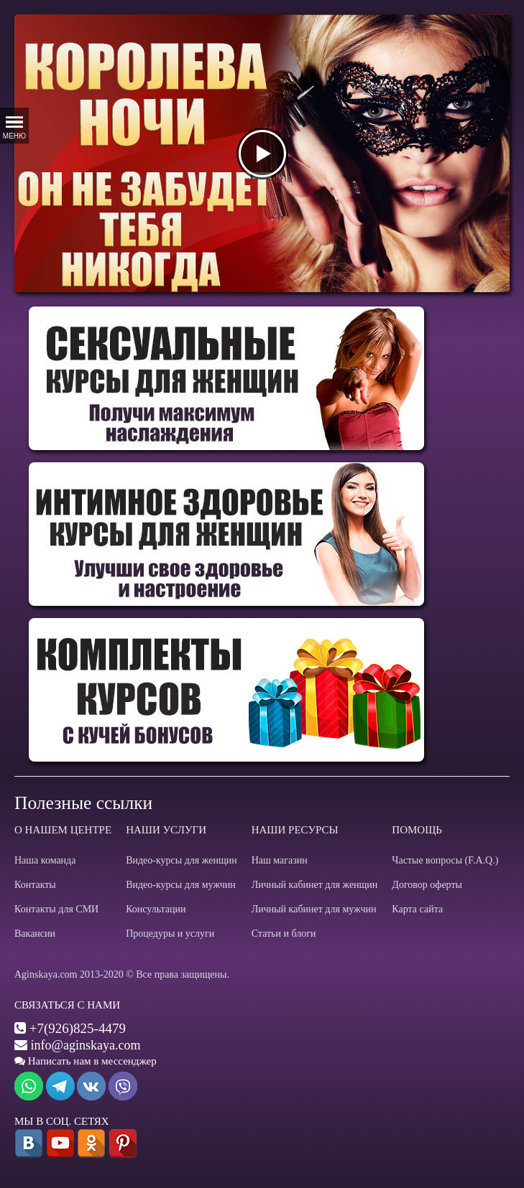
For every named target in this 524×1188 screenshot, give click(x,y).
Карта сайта (417, 909)
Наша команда (44, 860)
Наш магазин (280, 860)
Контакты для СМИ (56, 909)
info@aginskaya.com (86, 1045)
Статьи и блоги (284, 933)
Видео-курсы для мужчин (181, 884)
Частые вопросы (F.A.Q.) (445, 860)
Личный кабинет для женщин (315, 884)
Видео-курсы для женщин (181, 860)
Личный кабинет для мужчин (314, 909)
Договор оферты (427, 884)
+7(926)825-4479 (77, 1028)
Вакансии (34, 933)
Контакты (35, 884)
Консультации (155, 909)
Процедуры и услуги (170, 933)
